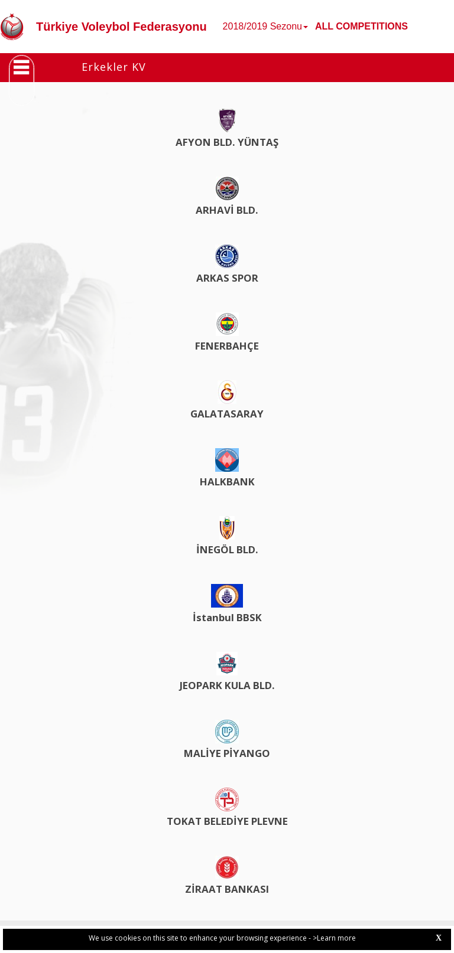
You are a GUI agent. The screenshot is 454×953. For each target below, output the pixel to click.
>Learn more (334, 938)
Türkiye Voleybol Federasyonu (121, 26)
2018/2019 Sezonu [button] (265, 26)
